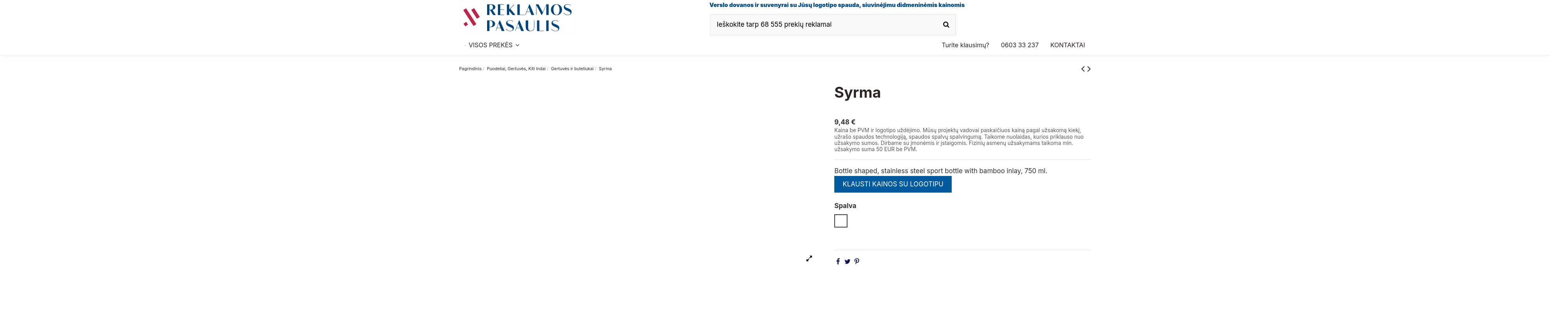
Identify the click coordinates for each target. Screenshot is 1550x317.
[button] (1019, 45)
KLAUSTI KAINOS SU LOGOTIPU (893, 184)
